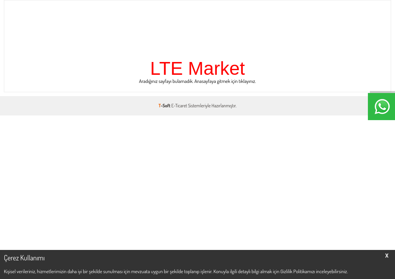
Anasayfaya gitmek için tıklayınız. (225, 81)
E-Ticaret (179, 105)
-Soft (164, 105)
